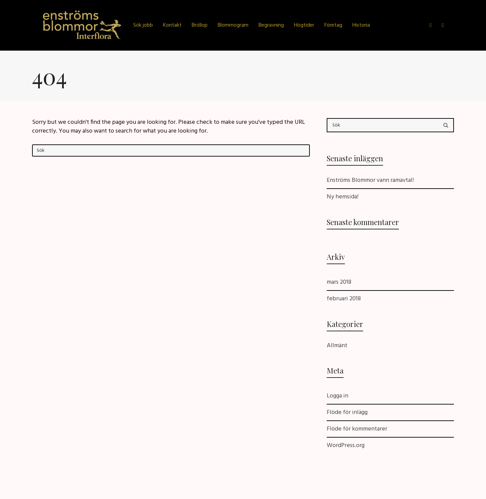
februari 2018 (344, 299)
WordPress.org (345, 445)
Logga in (337, 396)
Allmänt (337, 346)
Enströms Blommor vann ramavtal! (370, 180)
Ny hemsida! (342, 197)
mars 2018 (339, 282)
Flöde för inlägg (347, 412)
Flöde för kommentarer (357, 429)
